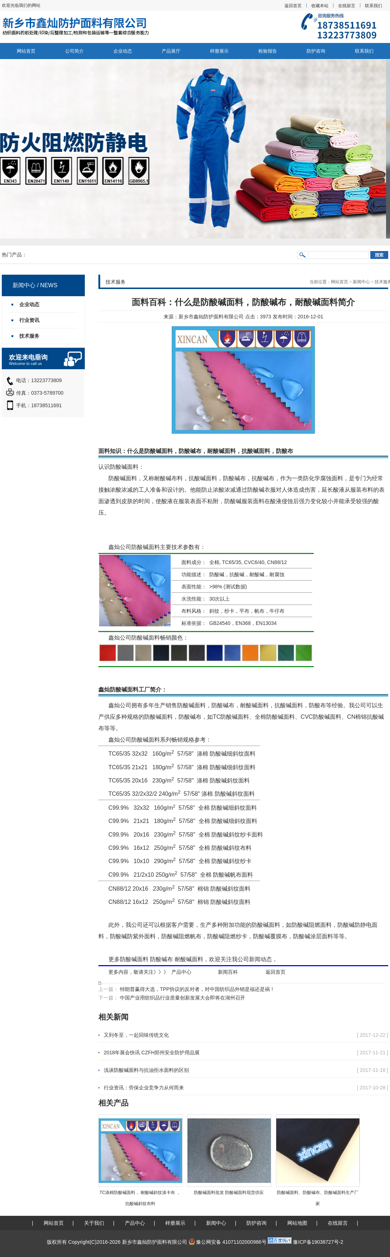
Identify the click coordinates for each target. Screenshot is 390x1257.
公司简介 (74, 51)
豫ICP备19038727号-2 (318, 1242)
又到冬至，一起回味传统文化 (136, 1035)
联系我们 (373, 5)
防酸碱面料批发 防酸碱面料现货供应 (229, 1192)
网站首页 (26, 51)
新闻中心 (361, 281)
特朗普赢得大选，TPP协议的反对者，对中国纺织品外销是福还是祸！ (196, 989)
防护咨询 (316, 51)
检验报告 (267, 51)
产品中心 (181, 972)
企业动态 (122, 51)
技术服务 (29, 336)
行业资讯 (29, 320)
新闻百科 (228, 972)
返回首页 (293, 5)
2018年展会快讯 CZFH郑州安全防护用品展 (152, 1052)
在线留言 (346, 5)
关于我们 (94, 1223)
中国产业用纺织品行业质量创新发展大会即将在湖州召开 (181, 998)
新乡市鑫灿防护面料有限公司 (211, 316)
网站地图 (297, 1223)
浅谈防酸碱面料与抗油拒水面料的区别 (146, 1070)
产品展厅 (171, 51)
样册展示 (219, 51)
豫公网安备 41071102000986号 (228, 1242)
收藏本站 (319, 5)
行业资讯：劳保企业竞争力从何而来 (144, 1087)
